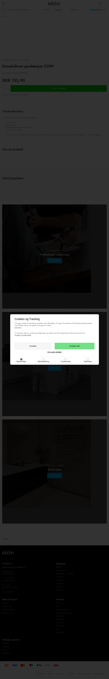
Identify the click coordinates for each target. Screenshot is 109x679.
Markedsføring (43, 361)
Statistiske (88, 361)
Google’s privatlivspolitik (23, 335)
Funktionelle (65, 361)
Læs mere (18, 327)
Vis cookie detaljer (54, 352)
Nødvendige (21, 361)
